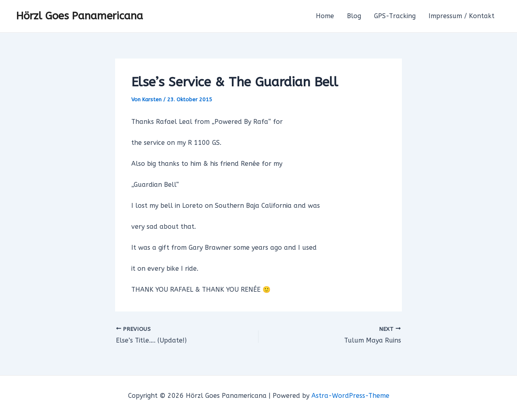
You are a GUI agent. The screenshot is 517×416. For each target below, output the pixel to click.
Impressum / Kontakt (461, 16)
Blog (354, 16)
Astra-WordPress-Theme (350, 395)
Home (325, 16)
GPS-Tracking (395, 16)
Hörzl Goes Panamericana (79, 16)
